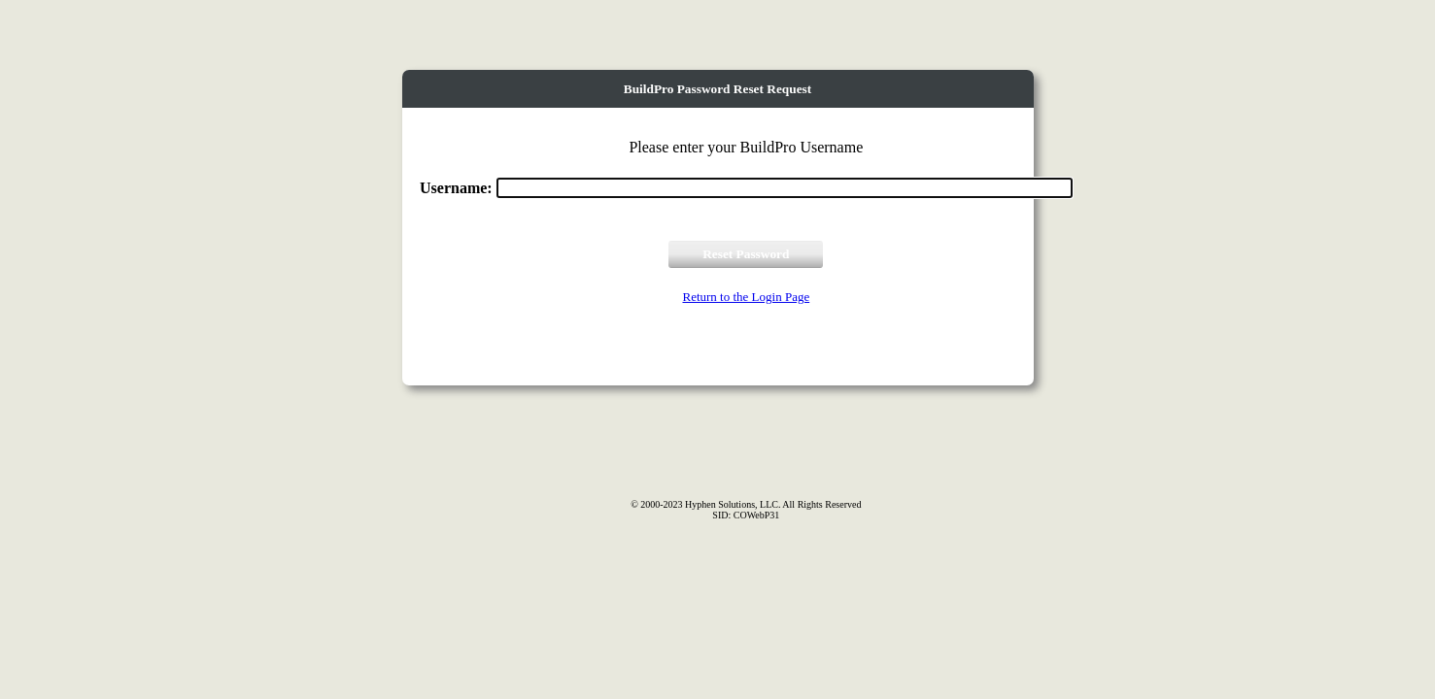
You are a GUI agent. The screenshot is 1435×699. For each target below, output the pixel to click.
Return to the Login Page (745, 296)
